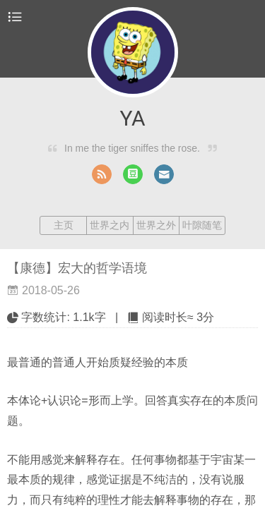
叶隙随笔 (202, 225)
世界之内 (109, 225)
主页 (63, 225)
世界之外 (156, 225)
